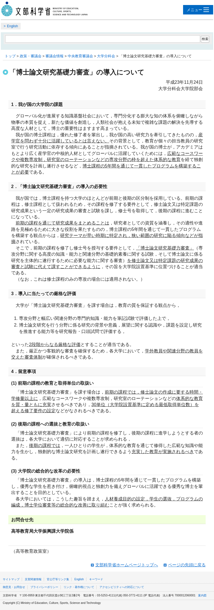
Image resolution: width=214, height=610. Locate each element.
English (12, 26)
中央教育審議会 (80, 56)
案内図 (202, 595)
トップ (10, 56)
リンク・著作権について (79, 587)
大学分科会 (106, 56)
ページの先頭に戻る (187, 564)
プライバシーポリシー (44, 587)
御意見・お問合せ (14, 587)
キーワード (96, 579)
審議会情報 (54, 56)
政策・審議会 (31, 56)
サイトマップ (11, 579)
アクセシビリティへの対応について (121, 587)
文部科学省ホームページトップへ (126, 564)
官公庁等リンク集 (58, 579)
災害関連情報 (33, 579)
